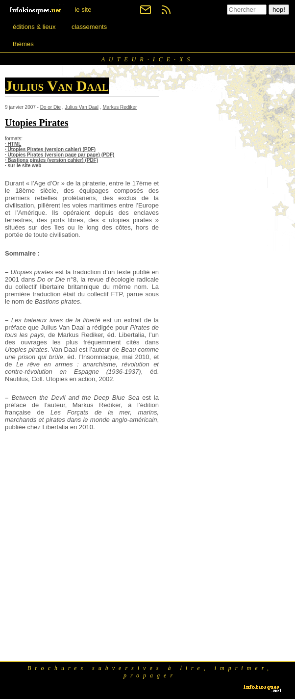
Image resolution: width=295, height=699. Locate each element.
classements (89, 26)
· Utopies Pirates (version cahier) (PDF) (50, 149)
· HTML (13, 144)
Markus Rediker (119, 107)
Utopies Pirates (36, 122)
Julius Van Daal (81, 107)
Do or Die (50, 107)
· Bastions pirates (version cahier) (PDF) (51, 160)
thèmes (23, 44)
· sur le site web (23, 165)
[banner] (36, 9)
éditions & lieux (34, 26)
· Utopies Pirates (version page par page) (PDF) (59, 154)
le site (82, 9)
